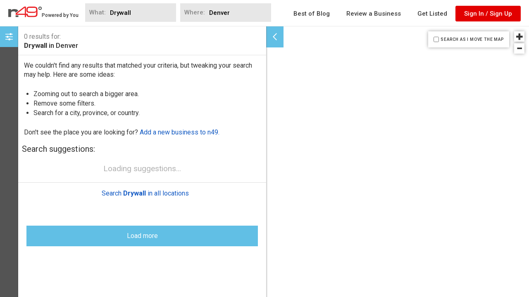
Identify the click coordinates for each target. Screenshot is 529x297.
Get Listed (432, 13)
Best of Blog (311, 13)
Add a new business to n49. (179, 132)
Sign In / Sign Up (488, 13)
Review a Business (373, 13)
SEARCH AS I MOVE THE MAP (472, 39)
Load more (142, 161)
